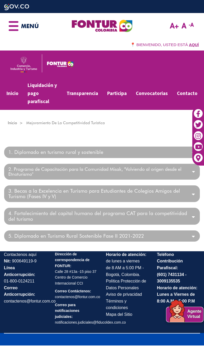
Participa (117, 93)
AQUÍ (194, 44)
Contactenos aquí (20, 254)
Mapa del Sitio (119, 314)
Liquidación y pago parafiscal (42, 93)
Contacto (187, 93)
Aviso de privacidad (124, 294)
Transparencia (82, 93)
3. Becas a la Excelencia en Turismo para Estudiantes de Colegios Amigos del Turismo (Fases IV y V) (94, 193)
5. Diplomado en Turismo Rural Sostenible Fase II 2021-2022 (76, 236)
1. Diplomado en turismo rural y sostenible (55, 152)
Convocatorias (152, 93)
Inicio (12, 93)
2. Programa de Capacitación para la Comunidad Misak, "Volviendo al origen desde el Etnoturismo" (94, 172)
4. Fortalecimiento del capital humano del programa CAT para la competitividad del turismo (97, 216)
